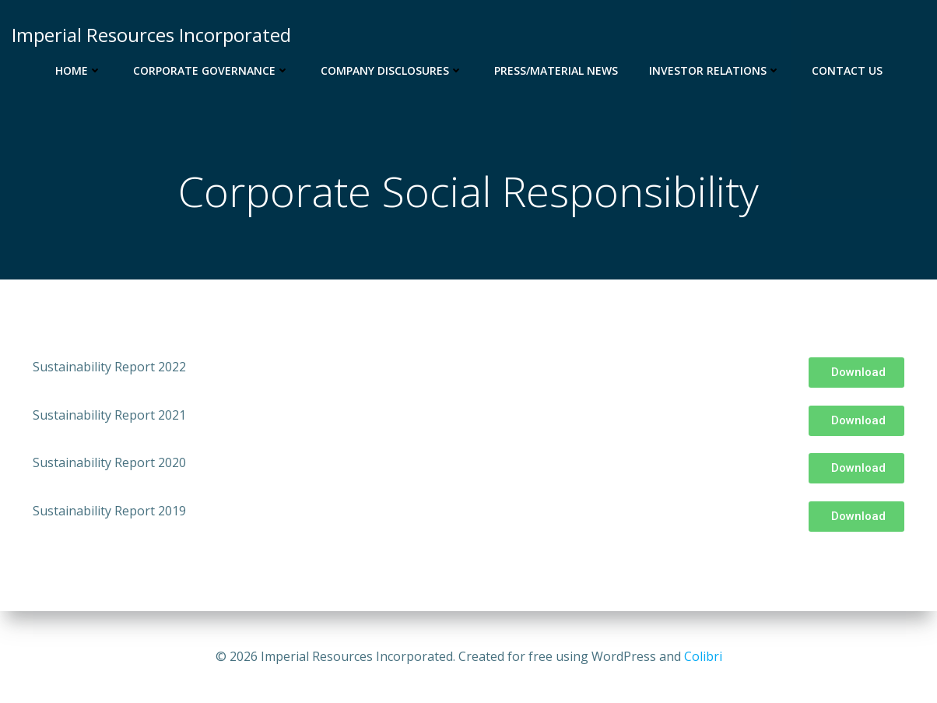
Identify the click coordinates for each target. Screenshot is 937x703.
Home (78, 70)
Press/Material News (556, 70)
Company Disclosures (392, 70)
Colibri (703, 656)
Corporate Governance (211, 70)
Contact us (847, 70)
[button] (856, 372)
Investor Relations (715, 70)
